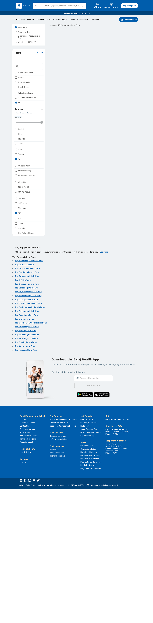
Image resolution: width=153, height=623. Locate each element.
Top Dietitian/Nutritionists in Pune (31, 457)
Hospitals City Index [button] (88, 586)
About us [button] (23, 553)
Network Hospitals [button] (57, 590)
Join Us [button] (23, 596)
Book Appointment (24, 20)
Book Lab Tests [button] (86, 553)
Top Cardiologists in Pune (26, 422)
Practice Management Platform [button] (63, 553)
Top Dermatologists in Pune (27, 403)
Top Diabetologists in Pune (27, 418)
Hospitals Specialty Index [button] (91, 589)
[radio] (16, 34)
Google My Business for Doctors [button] (63, 560)
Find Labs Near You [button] (88, 599)
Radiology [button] (84, 560)
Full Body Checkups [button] (88, 556)
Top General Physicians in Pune (29, 395)
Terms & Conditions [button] (28, 573)
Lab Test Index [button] (86, 579)
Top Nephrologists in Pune (27, 469)
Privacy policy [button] (25, 566)
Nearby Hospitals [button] (57, 586)
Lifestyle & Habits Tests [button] (90, 566)
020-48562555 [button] (75, 619)
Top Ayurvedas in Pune (25, 481)
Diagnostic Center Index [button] (90, 596)
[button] (21, 614)
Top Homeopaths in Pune (26, 484)
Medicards (95, 20)
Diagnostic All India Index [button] (90, 602)
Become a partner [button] (27, 563)
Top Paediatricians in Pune (27, 407)
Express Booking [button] (87, 569)
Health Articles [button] (26, 586)
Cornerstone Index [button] (88, 583)
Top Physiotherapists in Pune (28, 426)
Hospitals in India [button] (56, 583)
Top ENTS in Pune (23, 414)
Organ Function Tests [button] (89, 563)
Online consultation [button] (58, 570)
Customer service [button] (27, 556)
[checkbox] (16, 86)
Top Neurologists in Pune (26, 473)
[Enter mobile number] (96, 510)
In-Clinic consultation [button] (58, 573)
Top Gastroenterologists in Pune (30, 442)
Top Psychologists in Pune (27, 461)
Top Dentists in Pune (24, 399)
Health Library (59, 20)
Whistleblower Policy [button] (28, 569)
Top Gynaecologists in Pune (27, 411)
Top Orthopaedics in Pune (26, 434)
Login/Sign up (129, 5)
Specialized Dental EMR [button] (59, 556)
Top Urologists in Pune (25, 453)
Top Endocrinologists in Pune (28, 430)
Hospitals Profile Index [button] (89, 592)
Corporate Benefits (78, 20)
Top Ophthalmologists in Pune (28, 438)
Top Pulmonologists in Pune (27, 446)
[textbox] (28, 80)
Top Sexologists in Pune (25, 465)
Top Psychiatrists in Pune (26, 449)
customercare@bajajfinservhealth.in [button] (103, 619)
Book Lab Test (42, 20)
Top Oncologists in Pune (26, 477)
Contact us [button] (24, 560)
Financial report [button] (26, 576)
